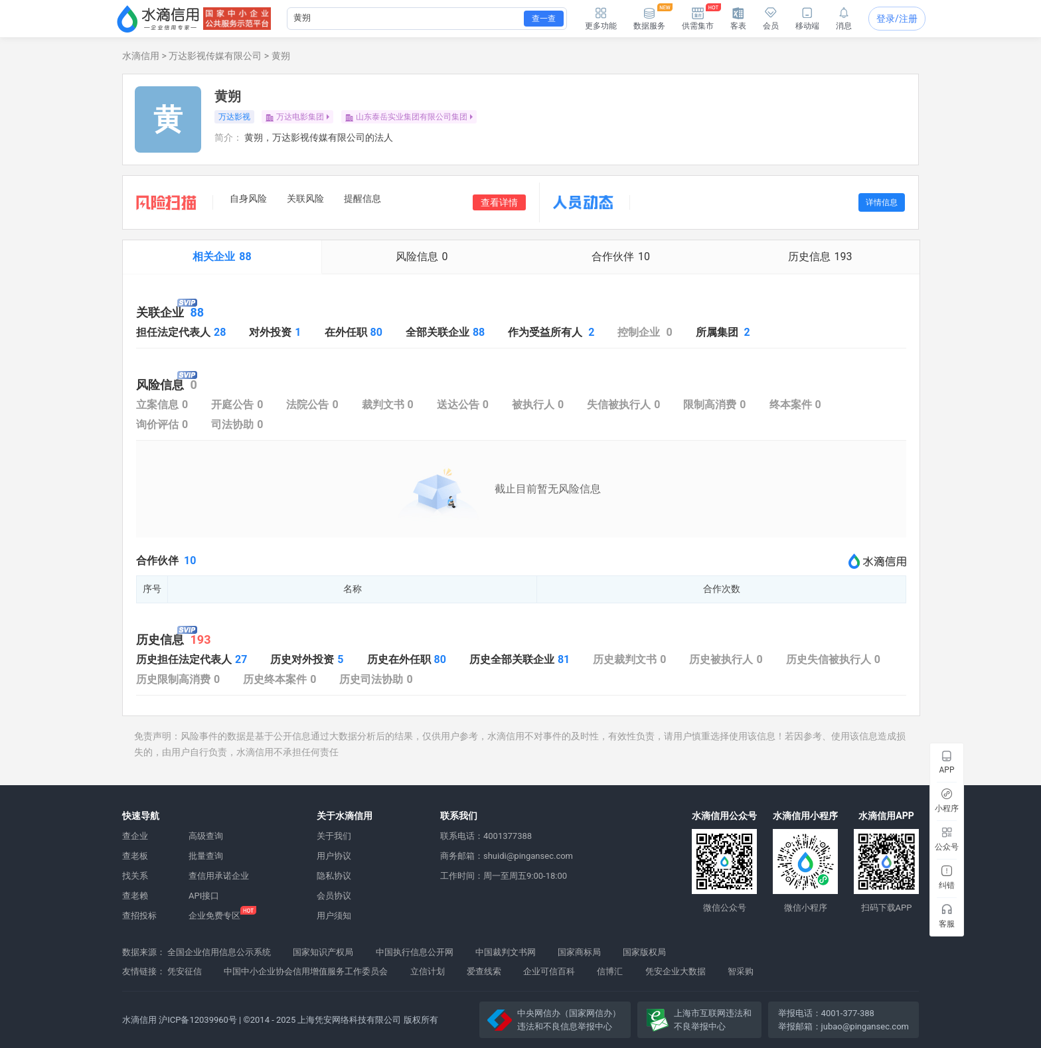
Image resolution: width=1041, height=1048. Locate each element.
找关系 (135, 876)
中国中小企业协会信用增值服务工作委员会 (306, 971)
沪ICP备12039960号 (198, 1020)
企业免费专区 (214, 916)
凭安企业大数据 (675, 971)
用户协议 (334, 856)
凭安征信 (184, 971)
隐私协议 (334, 876)
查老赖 (135, 896)
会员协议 (334, 896)
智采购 (741, 971)
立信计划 (427, 971)
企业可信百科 (549, 971)
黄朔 (281, 55)
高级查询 (206, 836)
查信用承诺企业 (219, 876)
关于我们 (334, 836)
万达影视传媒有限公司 (215, 55)
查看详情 (499, 202)
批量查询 (206, 856)
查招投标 (139, 916)
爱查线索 (484, 971)
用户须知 (334, 916)
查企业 (135, 836)
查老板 (135, 856)
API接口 (204, 896)
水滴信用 (140, 55)
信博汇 (610, 971)
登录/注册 (897, 18)
